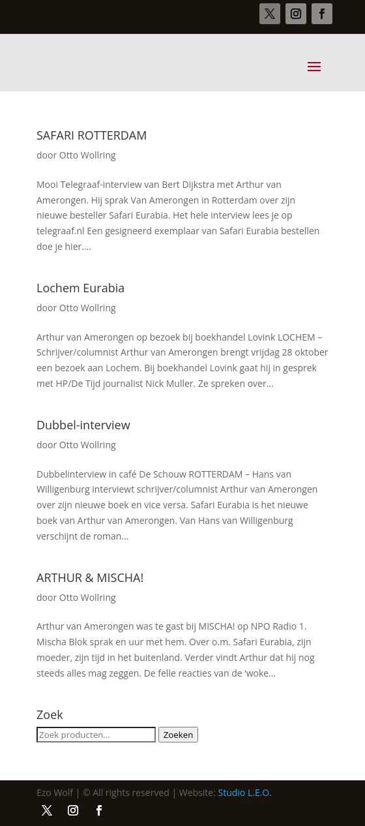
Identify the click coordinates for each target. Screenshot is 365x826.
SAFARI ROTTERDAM (91, 135)
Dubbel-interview (83, 425)
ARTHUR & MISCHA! (89, 577)
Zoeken (179, 735)
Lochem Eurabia (80, 288)
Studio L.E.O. (245, 792)
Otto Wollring (87, 155)
